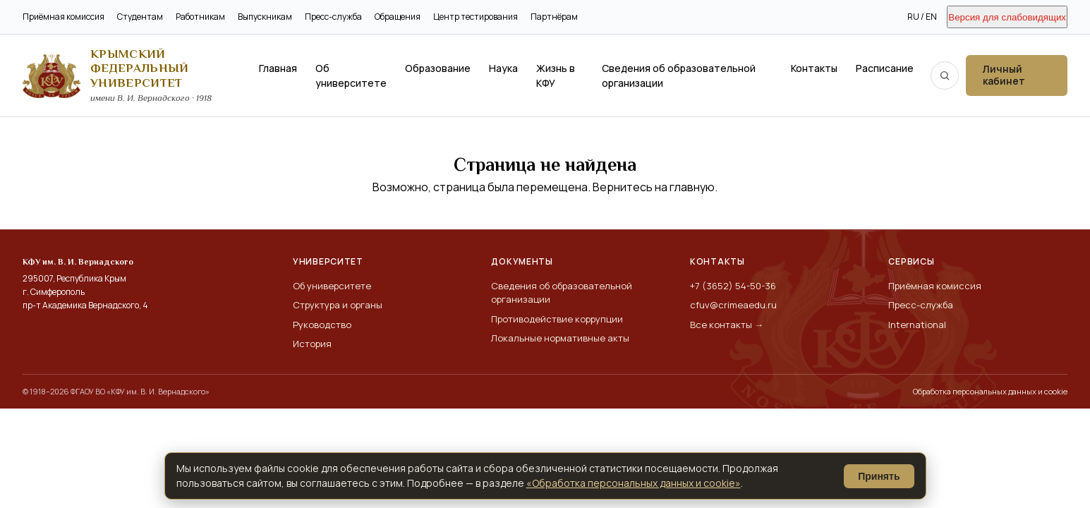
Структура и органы (337, 304)
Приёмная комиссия (63, 17)
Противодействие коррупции (557, 319)
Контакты (814, 68)
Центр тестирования (475, 17)
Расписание (885, 68)
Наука (503, 68)
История (312, 343)
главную (692, 187)
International (917, 324)
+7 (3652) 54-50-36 (733, 285)
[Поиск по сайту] (945, 75)
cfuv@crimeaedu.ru (733, 304)
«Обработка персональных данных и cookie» (633, 483)
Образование (438, 68)
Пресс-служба (333, 17)
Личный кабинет (1004, 74)
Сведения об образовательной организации (679, 75)
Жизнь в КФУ (555, 75)
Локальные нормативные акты (560, 338)
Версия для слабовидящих (1007, 17)
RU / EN (922, 17)
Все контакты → (726, 324)
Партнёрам (554, 17)
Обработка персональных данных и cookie (990, 391)
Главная (278, 68)
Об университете (351, 75)
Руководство (322, 324)
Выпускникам (265, 17)
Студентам (140, 17)
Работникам (200, 17)
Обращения (397, 17)
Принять (879, 476)
